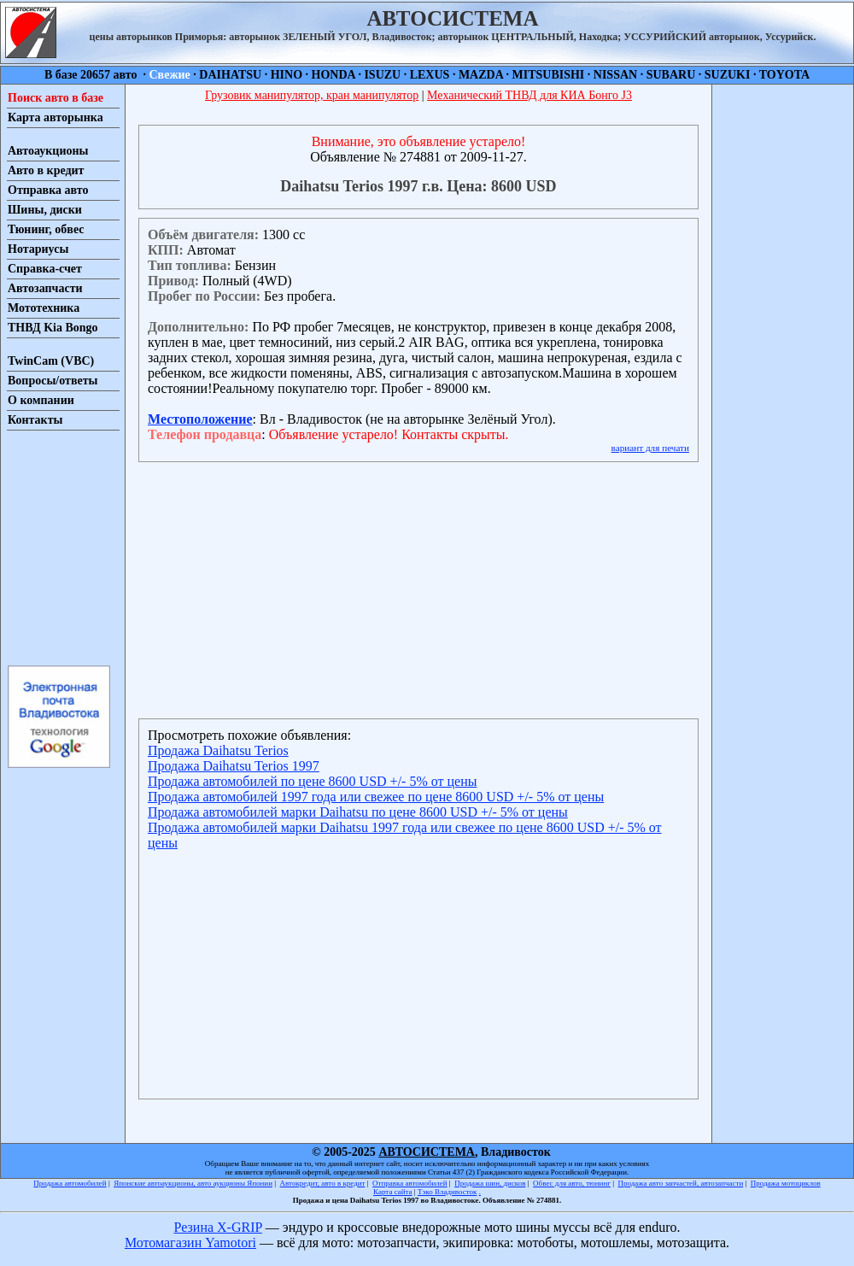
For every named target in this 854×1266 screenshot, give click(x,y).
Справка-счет (45, 268)
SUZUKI (728, 74)
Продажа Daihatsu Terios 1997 (233, 766)
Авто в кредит (46, 170)
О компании (41, 400)
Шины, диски (45, 209)
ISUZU (382, 74)
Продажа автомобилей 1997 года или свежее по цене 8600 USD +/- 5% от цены (376, 796)
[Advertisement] (58, 546)
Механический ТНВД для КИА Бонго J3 (529, 95)
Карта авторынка (55, 117)
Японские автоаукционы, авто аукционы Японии (193, 1183)
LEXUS (430, 74)
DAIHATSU (230, 74)
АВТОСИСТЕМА (426, 1152)
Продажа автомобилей (69, 1183)
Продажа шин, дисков (489, 1183)
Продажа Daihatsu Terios (218, 750)
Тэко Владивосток (447, 1191)
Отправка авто (48, 190)
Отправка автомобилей (409, 1183)
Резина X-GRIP (218, 1227)
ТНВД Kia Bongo (53, 327)
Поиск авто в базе (55, 97)
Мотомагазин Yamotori (190, 1242)
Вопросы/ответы (53, 380)
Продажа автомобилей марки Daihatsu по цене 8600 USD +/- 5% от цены (358, 812)
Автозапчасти (45, 288)
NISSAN (615, 74)
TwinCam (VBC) (51, 361)
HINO (286, 74)
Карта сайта (392, 1191)
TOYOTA (784, 74)
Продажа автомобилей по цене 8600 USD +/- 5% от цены (312, 781)
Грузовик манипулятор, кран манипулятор (311, 95)
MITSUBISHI (548, 74)
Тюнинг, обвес (46, 229)
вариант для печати (650, 448)
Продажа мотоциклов (786, 1183)
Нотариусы (38, 249)
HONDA (333, 74)
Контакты (35, 419)
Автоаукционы (48, 150)
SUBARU (671, 74)
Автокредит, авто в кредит (323, 1183)
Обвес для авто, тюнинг (572, 1183)
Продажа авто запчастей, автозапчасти (681, 1183)
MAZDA (481, 74)
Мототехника (43, 308)
